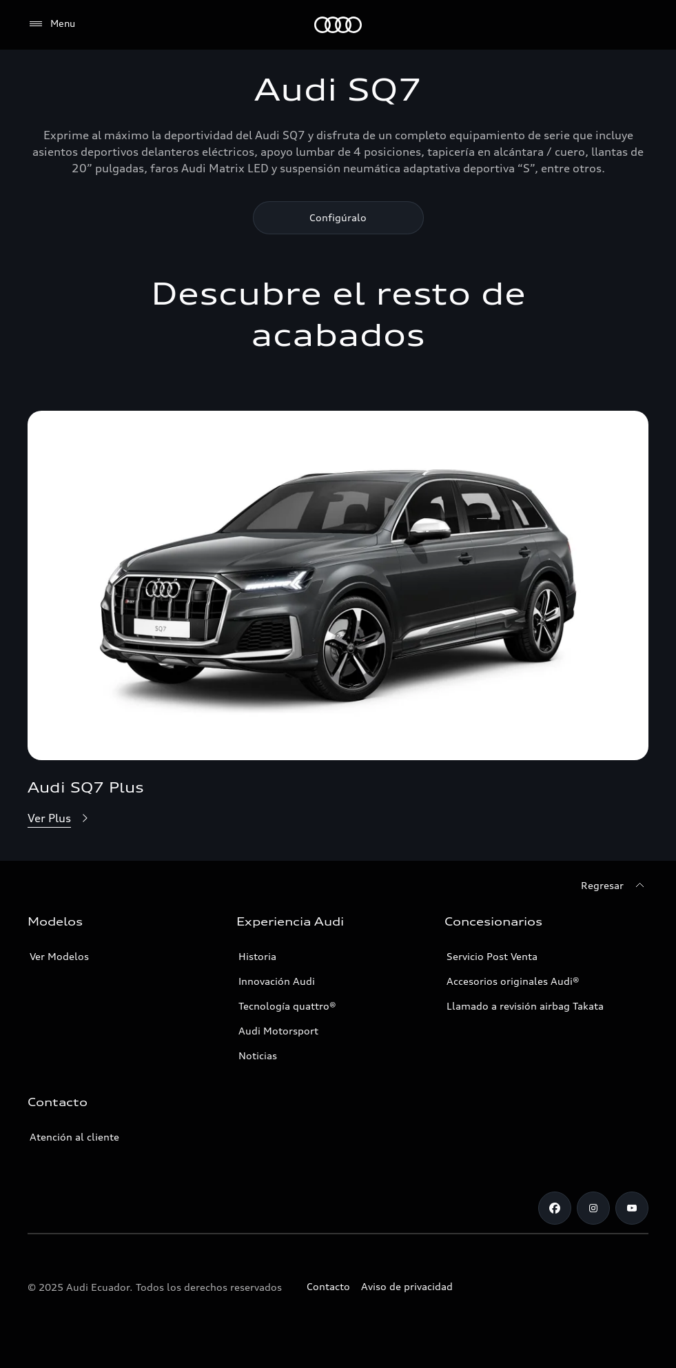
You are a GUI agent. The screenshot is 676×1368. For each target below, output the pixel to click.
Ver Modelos (59, 956)
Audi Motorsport (278, 1031)
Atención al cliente (74, 1137)
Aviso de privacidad (407, 1286)
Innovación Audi (276, 981)
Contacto (328, 1286)
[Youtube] (631, 1208)
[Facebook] (554, 1208)
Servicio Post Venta (492, 956)
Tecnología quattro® (287, 1006)
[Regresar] (614, 885)
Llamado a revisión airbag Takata (525, 1006)
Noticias (257, 1055)
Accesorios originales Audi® (513, 981)
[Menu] (51, 24)
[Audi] (338, 25)
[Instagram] (593, 1208)
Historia (257, 956)
